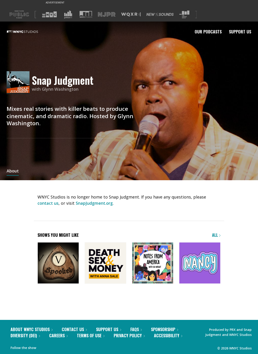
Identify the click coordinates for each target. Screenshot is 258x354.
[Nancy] (199, 263)
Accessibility (168, 335)
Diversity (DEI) (25, 335)
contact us (48, 203)
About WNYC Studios (32, 329)
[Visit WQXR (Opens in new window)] (131, 14)
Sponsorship (164, 329)
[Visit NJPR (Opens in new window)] (107, 14)
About (13, 171)
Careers (58, 335)
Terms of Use (91, 335)
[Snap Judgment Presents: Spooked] (58, 263)
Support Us (240, 32)
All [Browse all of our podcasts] (216, 235)
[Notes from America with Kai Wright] (152, 263)
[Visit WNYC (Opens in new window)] (49, 14)
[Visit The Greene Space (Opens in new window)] (184, 15)
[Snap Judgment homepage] (19, 83)
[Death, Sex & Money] (105, 263)
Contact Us (74, 329)
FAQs (136, 329)
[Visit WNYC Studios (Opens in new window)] (86, 14)
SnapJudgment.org (94, 203)
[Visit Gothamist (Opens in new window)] (68, 14)
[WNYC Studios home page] (28, 32)
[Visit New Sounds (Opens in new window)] (160, 14)
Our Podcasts (208, 32)
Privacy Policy (129, 335)
